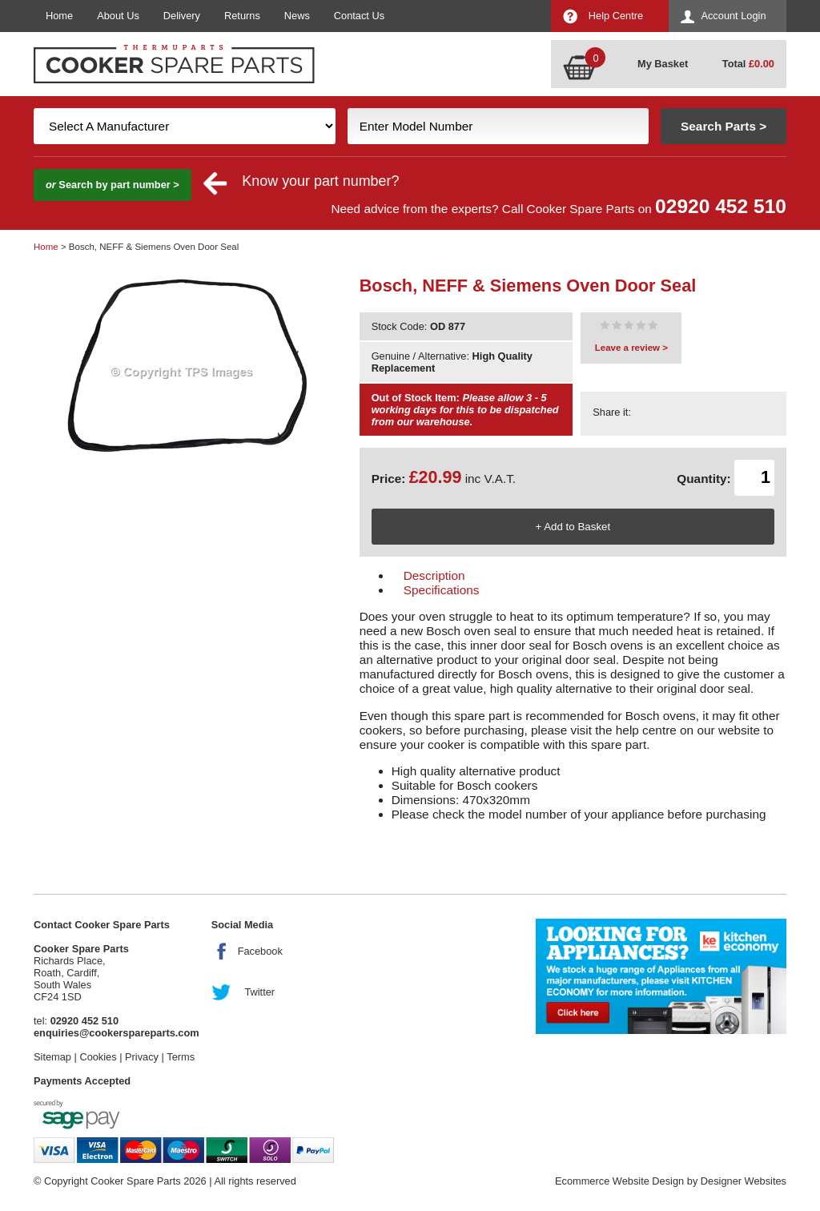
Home (59, 16)
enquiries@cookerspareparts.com (116, 1033)
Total (748, 64)
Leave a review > (631, 347)
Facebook (260, 951)
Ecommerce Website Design (619, 1181)
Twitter (259, 992)
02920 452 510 (720, 206)
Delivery (181, 16)
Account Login (733, 16)
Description (434, 575)
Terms (181, 1057)
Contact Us (359, 16)
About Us (118, 16)
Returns (242, 16)
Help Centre (616, 16)
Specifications (442, 590)
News (297, 16)
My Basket (662, 64)
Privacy (142, 1057)
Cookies (97, 1057)
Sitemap (52, 1057)
